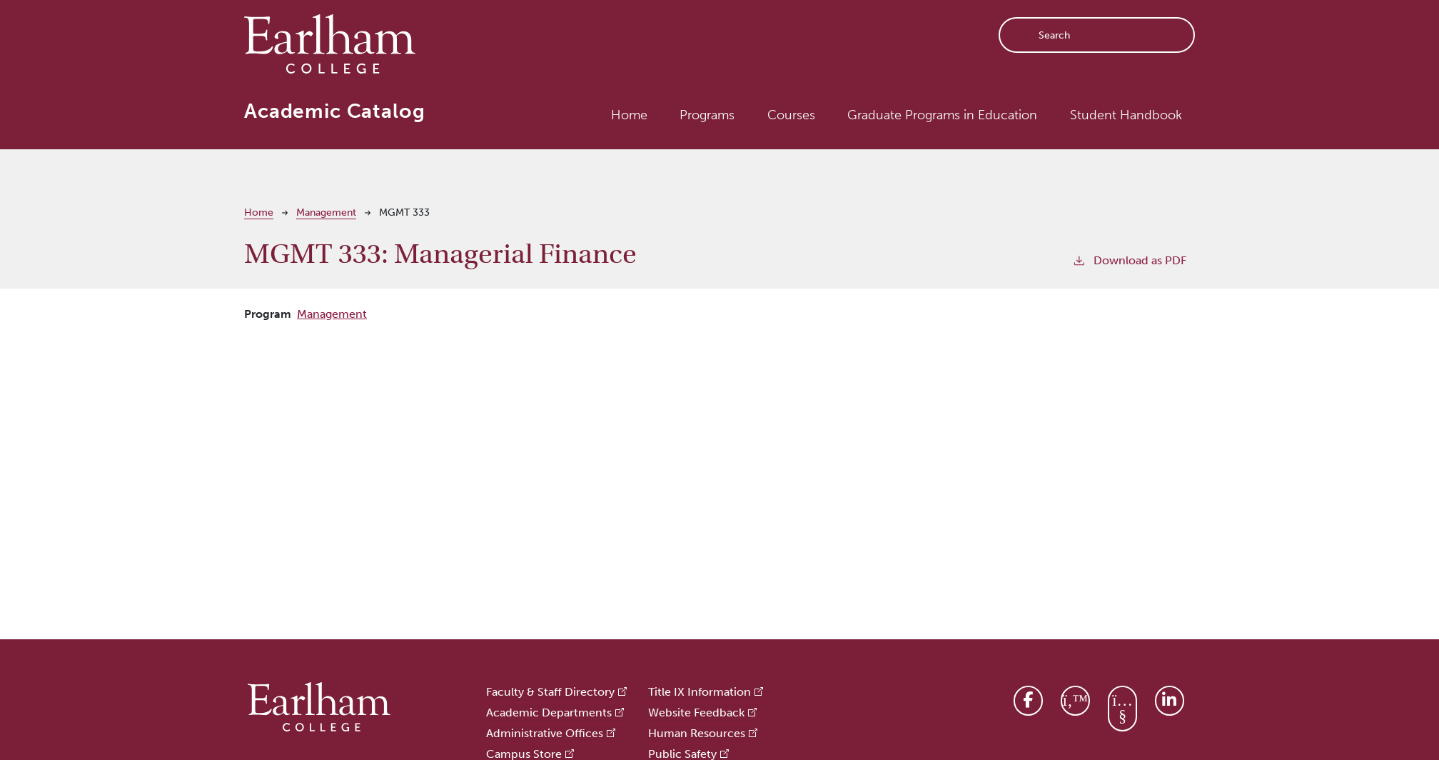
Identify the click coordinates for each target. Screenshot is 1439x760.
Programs (707, 115)
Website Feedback (696, 712)
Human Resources (696, 733)
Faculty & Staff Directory (550, 692)
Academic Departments (549, 712)
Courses (791, 115)
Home (629, 115)
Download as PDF (1129, 259)
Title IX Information (699, 692)
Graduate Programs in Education (942, 115)
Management (326, 212)
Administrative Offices (544, 733)
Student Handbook (1126, 115)
